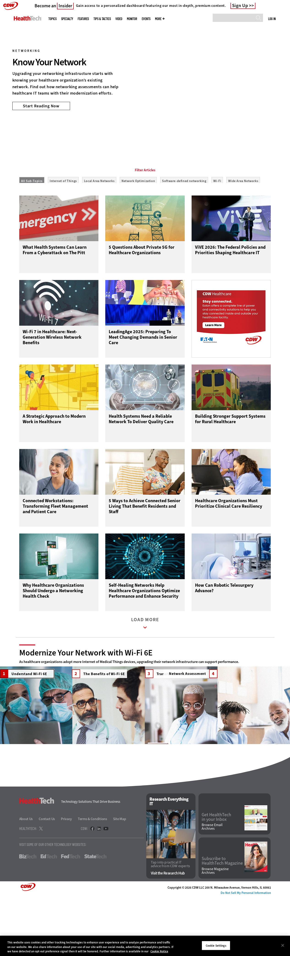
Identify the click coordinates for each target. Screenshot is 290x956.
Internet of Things (63, 201)
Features (83, 19)
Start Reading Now (41, 106)
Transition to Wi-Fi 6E (169, 697)
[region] (145, 946)
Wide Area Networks (243, 201)
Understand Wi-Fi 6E (23, 697)
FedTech (70, 915)
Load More (145, 648)
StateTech (95, 915)
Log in (272, 19)
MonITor (132, 19)
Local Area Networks (99, 201)
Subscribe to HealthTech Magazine (222, 919)
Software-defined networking (184, 201)
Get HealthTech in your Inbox (216, 875)
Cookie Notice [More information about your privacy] (159, 951)
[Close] (283, 945)
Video (118, 19)
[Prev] (15, 69)
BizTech (27, 915)
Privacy (66, 877)
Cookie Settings (216, 945)
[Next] (274, 69)
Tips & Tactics (102, 19)
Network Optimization (138, 201)
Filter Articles (145, 190)
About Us (26, 877)
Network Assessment (241, 697)
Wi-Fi (217, 201)
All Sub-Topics (32, 201)
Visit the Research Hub (168, 932)
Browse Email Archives (212, 885)
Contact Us (47, 877)
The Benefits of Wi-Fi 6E (98, 697)
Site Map (119, 877)
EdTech (49, 915)
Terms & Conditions (92, 877)
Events (146, 19)
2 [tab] (148, 137)
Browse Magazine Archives (215, 929)
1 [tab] (140, 137)
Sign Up (240, 6)
